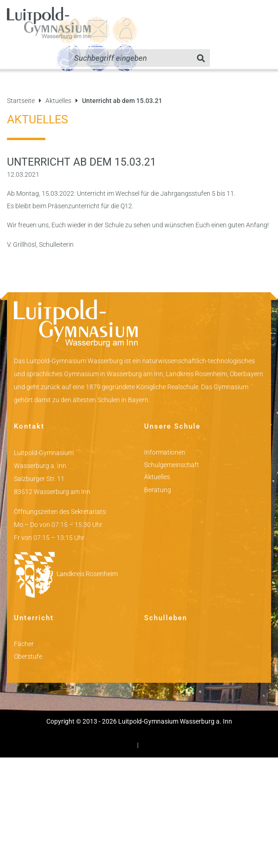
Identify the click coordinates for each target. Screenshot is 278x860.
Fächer (24, 644)
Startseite (21, 100)
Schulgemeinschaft (171, 465)
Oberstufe (28, 656)
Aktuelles (58, 100)
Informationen (164, 452)
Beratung (157, 490)
